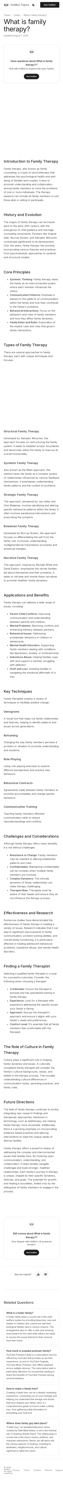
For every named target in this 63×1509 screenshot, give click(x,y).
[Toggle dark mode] (33, 5)
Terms (27, 1470)
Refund (48, 1470)
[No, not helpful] (46, 1274)
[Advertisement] (29, 119)
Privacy (16, 1470)
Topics (7, 15)
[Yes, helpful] (38, 1274)
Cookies (37, 1470)
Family (17, 15)
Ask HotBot (50, 5)
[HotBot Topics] (16, 4)
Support (59, 1470)
